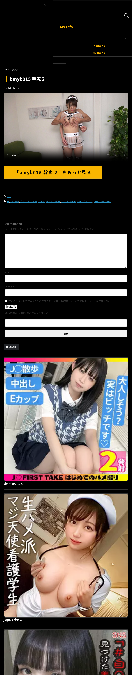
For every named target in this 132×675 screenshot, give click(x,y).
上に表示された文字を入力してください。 (27, 312)
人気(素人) (99, 46)
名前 (9, 272)
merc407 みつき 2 (70, 590)
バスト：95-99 (53, 201)
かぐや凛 (14, 201)
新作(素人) (99, 53)
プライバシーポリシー (80, 658)
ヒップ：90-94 (68, 201)
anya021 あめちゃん (71, 474)
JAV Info (66, 26)
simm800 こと (67, 359)
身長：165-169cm (102, 201)
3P (8, 201)
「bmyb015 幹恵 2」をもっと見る (52, 172)
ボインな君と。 (84, 201)
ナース (41, 201)
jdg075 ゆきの (67, 417)
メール (10, 286)
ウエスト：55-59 (28, 201)
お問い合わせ (60, 658)
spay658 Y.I (65, 532)
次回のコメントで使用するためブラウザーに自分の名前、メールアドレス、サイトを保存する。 (59, 301)
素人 (9, 196)
